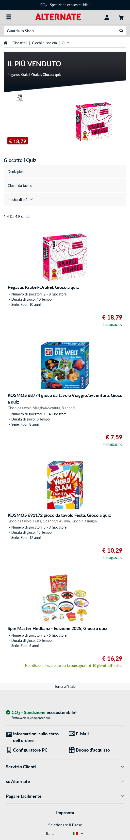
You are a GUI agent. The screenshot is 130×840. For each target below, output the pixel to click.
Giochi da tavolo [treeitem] (20, 185)
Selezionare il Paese (65, 824)
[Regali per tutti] (96, 750)
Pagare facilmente (65, 796)
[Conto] (107, 17)
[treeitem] (65, 199)
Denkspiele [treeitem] (16, 171)
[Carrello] (121, 17)
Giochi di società (44, 43)
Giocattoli (20, 43)
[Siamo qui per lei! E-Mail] (96, 733)
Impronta (65, 812)
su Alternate (65, 781)
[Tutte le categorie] (9, 17)
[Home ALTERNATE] (58, 17)
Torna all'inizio (65, 686)
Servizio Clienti (65, 766)
